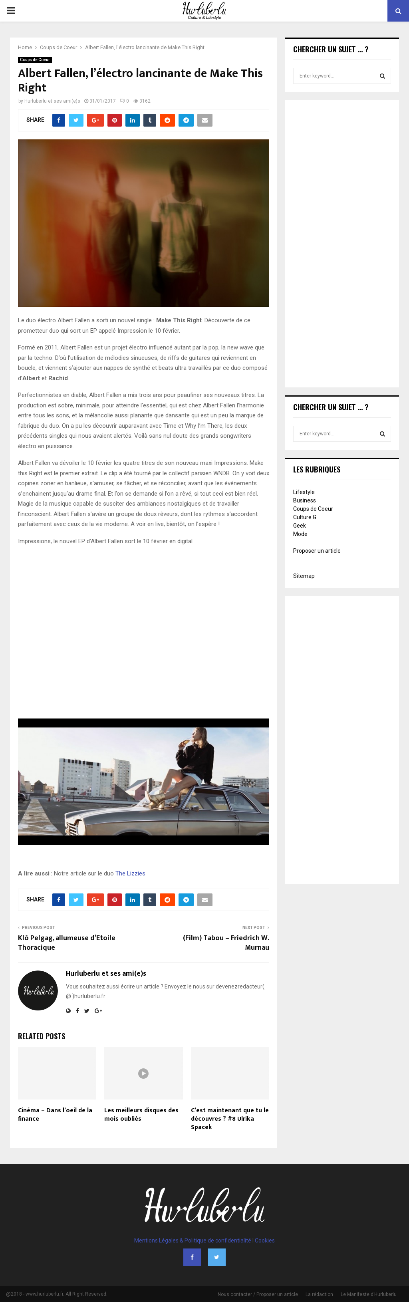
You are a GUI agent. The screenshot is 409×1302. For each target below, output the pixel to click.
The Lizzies (130, 873)
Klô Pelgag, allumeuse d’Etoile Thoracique (66, 943)
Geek (299, 525)
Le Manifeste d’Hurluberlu (369, 1294)
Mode (300, 534)
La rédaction (319, 1294)
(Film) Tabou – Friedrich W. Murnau (226, 943)
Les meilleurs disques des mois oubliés (141, 1114)
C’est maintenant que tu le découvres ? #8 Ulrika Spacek (230, 1119)
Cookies (265, 1240)
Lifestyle (304, 492)
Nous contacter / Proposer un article (258, 1294)
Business (304, 500)
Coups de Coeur (35, 60)
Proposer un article (317, 551)
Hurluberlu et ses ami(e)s (52, 101)
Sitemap (304, 576)
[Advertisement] (342, 244)
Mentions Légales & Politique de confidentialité (192, 1240)
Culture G (304, 517)
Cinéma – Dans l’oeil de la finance (55, 1114)
